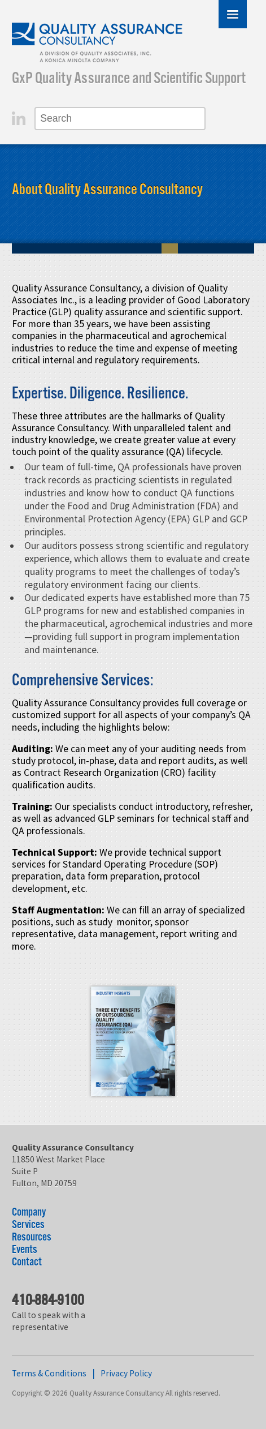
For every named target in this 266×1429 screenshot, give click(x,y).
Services (28, 1225)
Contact (27, 1262)
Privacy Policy (126, 1373)
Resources (31, 1237)
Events (24, 1250)
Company (29, 1212)
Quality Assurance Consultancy (98, 44)
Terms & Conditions (49, 1373)
